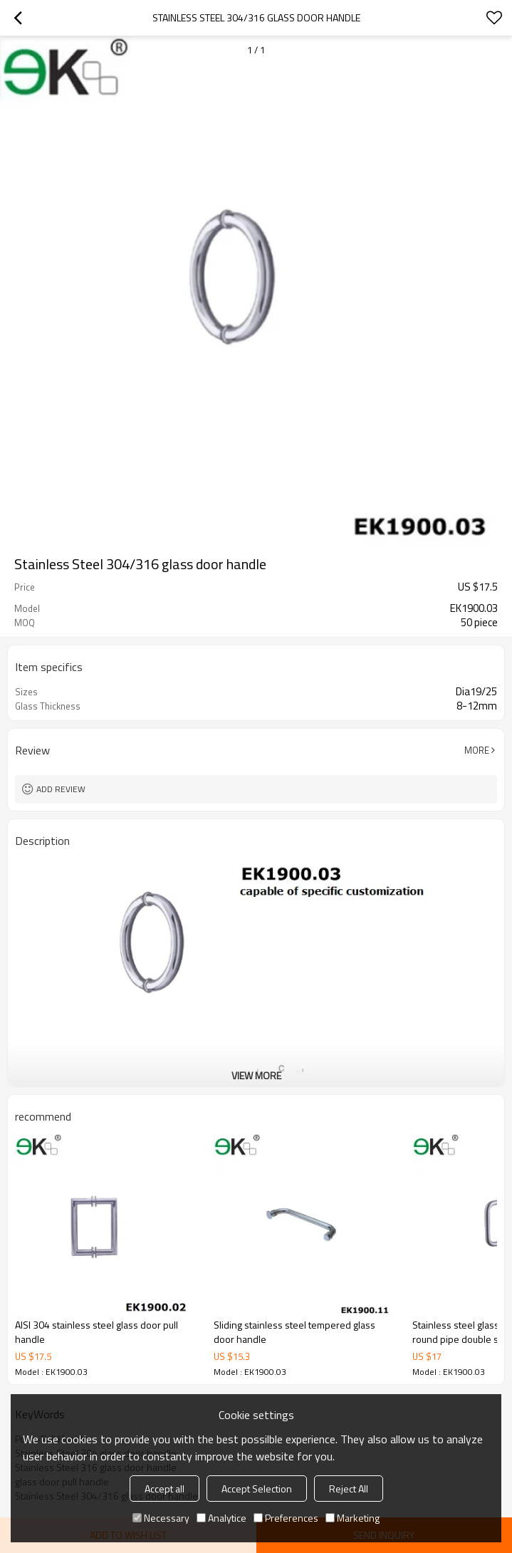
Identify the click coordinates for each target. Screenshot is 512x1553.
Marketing (352, 1517)
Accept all (164, 1488)
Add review (60, 789)
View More (256, 1075)
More (476, 750)
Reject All (348, 1488)
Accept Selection (256, 1488)
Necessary (160, 1517)
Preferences (286, 1517)
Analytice (221, 1517)
